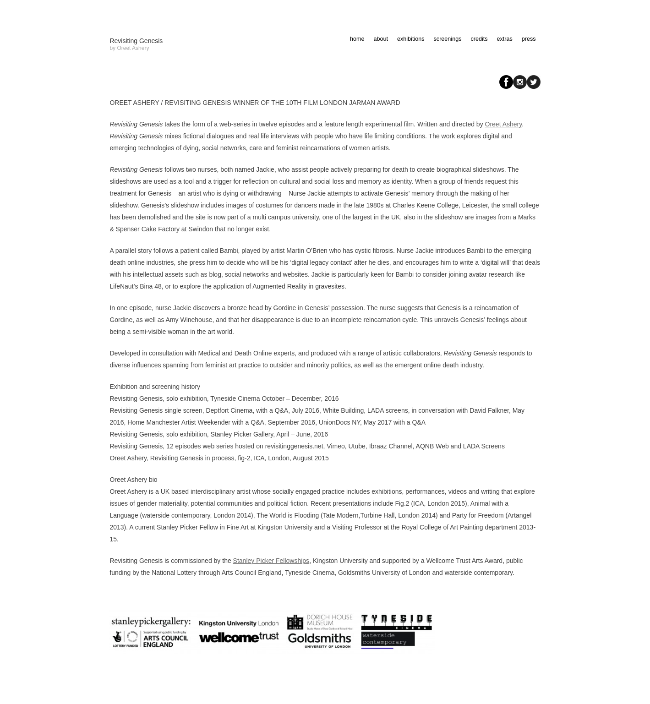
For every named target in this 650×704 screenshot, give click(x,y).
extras (505, 39)
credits (478, 39)
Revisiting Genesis (136, 40)
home (357, 39)
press (529, 39)
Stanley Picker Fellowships (271, 560)
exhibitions (411, 39)
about (381, 39)
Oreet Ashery (503, 124)
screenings (448, 39)
